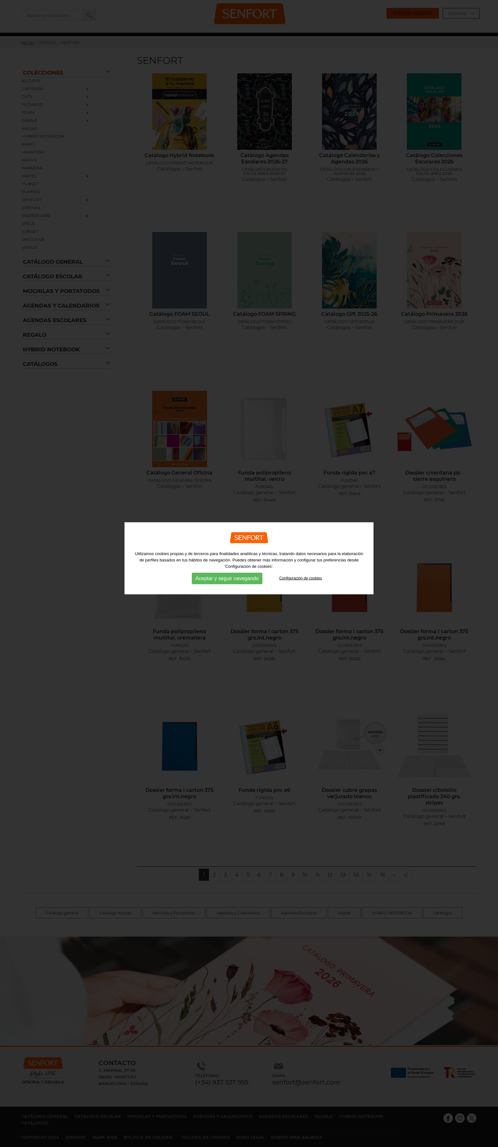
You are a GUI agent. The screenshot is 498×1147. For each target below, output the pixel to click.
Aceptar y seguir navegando (227, 552)
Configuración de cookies (300, 552)
